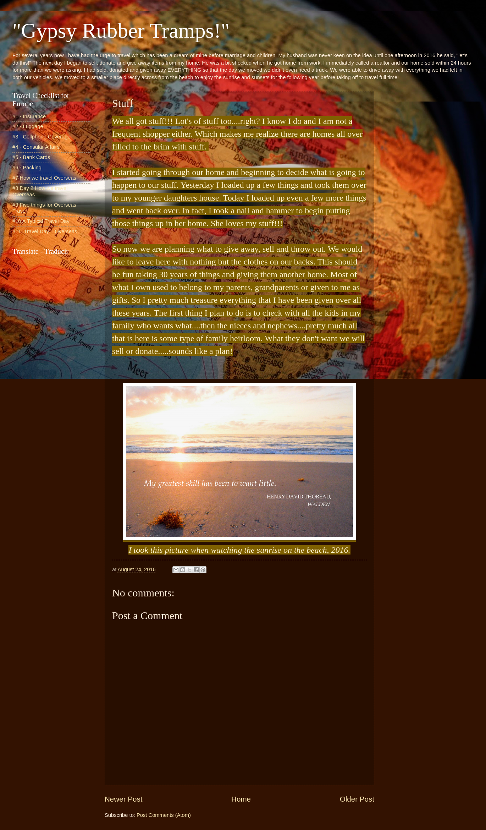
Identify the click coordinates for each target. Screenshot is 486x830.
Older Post (357, 799)
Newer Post (123, 799)
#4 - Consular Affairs (36, 147)
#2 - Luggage (27, 126)
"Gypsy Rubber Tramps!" (121, 30)
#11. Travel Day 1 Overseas (44, 231)
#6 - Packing (27, 167)
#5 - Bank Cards (31, 157)
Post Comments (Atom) (164, 815)
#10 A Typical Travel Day (41, 221)
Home (241, 799)
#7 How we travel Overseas (44, 178)
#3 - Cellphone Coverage (41, 137)
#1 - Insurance (29, 116)
